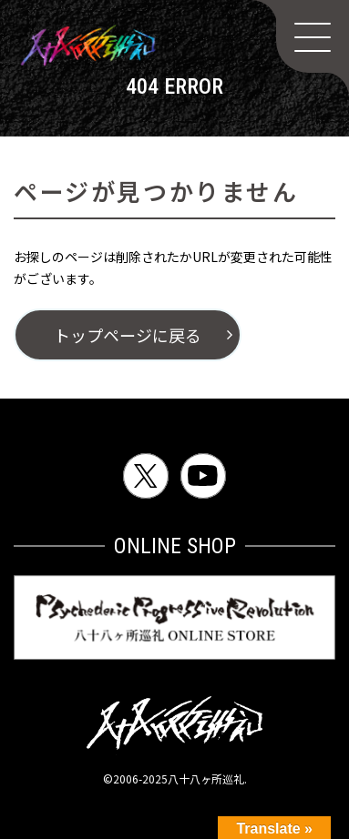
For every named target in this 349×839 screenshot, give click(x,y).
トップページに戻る (127, 335)
